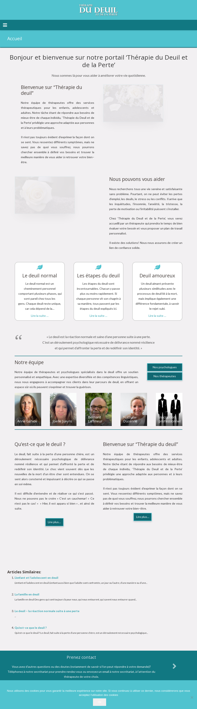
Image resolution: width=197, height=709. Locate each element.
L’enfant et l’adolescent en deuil (36, 577)
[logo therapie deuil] (98, 10)
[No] (192, 697)
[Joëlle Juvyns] (63, 409)
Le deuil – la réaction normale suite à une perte (47, 611)
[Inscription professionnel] (169, 409)
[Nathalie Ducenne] (134, 409)
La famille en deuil (27, 594)
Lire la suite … (39, 315)
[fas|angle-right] (174, 666)
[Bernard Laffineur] (98, 409)
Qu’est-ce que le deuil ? (31, 627)
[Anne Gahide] (28, 409)
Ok (99, 702)
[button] (5, 25)
